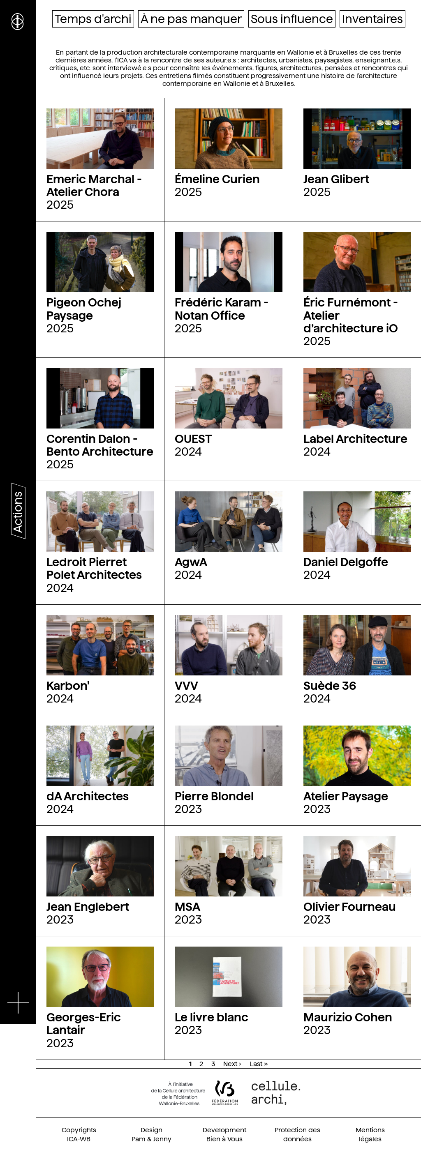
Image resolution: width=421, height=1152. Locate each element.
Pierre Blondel (214, 796)
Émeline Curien (217, 179)
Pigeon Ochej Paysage (83, 308)
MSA (187, 907)
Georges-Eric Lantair (83, 1023)
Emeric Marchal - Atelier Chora (94, 185)
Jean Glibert (336, 179)
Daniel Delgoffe (345, 562)
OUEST (193, 439)
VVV (186, 686)
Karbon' (67, 686)
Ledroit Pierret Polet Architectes (94, 568)
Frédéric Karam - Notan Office (221, 308)
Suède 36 (329, 686)
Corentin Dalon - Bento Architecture (99, 445)
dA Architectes (87, 796)
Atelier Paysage (345, 796)
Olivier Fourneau (349, 907)
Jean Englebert (87, 907)
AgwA (191, 562)
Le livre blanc (211, 1017)
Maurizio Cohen (347, 1017)
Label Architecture (355, 439)
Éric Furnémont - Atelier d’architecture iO (350, 315)
